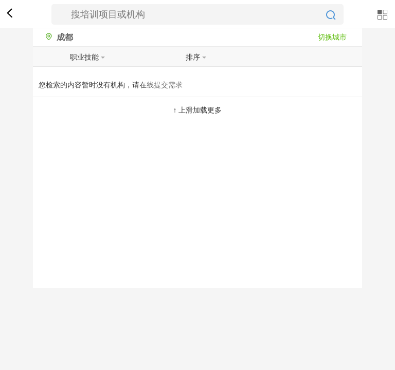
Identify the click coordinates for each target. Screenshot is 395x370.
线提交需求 (165, 85)
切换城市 (332, 37)
